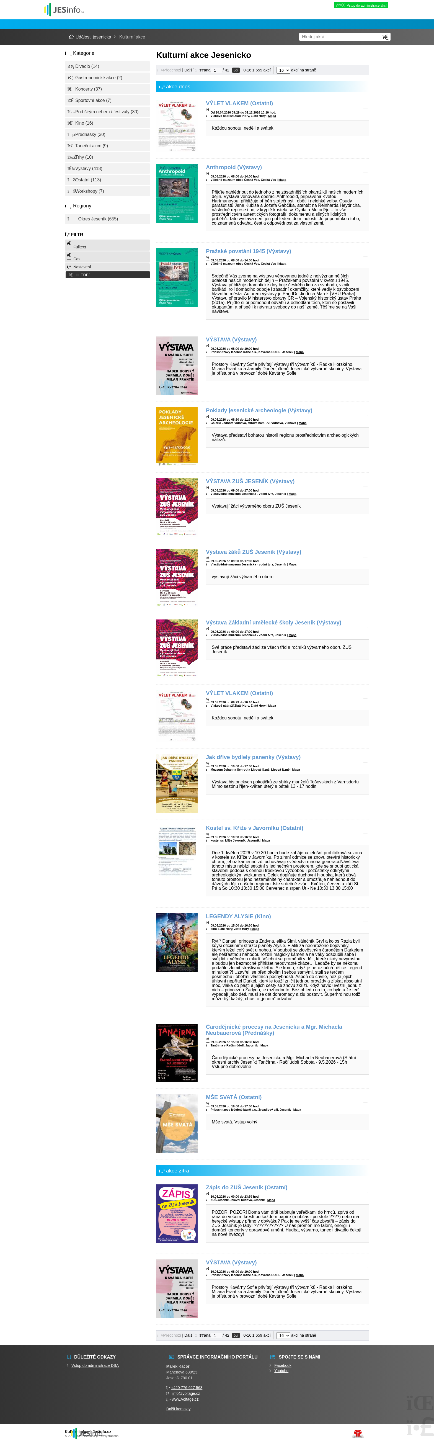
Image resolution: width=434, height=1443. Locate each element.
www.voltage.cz (185, 1399)
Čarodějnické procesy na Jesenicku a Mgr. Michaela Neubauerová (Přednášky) (274, 1030)
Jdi (236, 70)
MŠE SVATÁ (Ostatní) (234, 1097)
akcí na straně (296, 70)
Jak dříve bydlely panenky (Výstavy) (253, 757)
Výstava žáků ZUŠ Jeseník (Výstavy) (253, 552)
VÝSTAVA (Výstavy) (231, 339)
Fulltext (76, 245)
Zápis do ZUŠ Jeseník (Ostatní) (247, 1187)
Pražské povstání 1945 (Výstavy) (248, 251)
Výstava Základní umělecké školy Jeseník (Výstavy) (273, 622)
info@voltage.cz (186, 1393)
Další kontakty (178, 1409)
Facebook (282, 1365)
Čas (73, 257)
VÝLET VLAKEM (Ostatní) (239, 103)
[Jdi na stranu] (216, 70)
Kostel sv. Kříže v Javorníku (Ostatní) (254, 828)
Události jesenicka (64, 9)
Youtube (281, 1371)
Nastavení (78, 267)
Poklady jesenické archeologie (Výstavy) (259, 410)
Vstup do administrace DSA (95, 1365)
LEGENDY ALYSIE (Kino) (238, 916)
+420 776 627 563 (186, 1387)
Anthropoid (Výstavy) (234, 167)
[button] (107, 274)
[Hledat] (386, 37)
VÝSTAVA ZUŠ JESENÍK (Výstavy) (250, 481)
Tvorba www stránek (358, 1434)
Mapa (272, 115)
